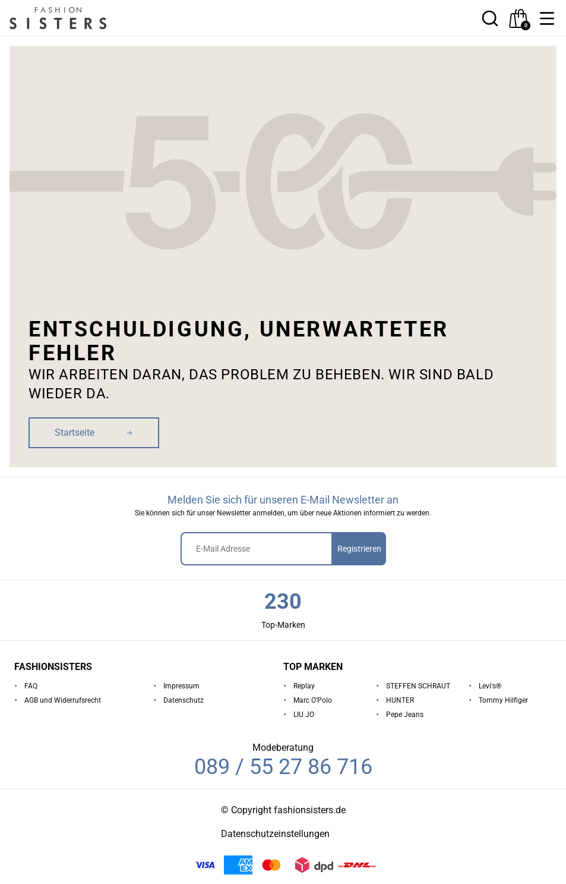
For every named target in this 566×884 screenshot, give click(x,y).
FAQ (30, 686)
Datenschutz (183, 700)
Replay (304, 686)
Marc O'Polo (312, 700)
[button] (546, 18)
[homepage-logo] (72, 18)
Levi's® (490, 686)
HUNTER (400, 700)
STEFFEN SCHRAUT (418, 686)
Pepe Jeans (404, 714)
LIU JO (303, 714)
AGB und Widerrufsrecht (62, 700)
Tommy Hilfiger (503, 700)
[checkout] (518, 18)
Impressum (181, 686)
